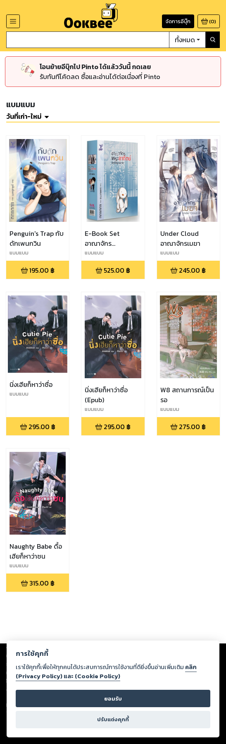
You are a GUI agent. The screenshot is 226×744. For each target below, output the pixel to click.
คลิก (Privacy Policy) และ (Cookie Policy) (106, 671)
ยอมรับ (113, 699)
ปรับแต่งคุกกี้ (113, 719)
